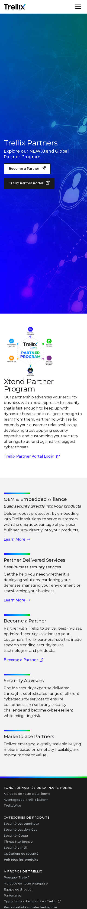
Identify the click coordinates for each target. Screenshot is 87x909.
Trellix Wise (12, 805)
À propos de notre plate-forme (27, 793)
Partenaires (12, 895)
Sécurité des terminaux (21, 823)
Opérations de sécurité (21, 853)
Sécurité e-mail (15, 847)
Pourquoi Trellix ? (17, 877)
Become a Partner (24, 168)
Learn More (14, 539)
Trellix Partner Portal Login (29, 456)
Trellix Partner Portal (26, 183)
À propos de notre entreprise (26, 883)
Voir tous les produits (21, 859)
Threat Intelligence (18, 841)
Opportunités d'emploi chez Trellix (30, 901)
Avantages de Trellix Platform (26, 799)
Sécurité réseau (16, 835)
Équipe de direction (18, 889)
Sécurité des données (20, 829)
